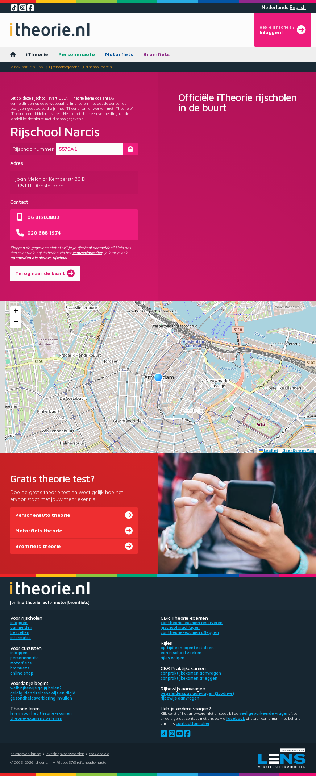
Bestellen (19, 632)
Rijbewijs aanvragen (180, 698)
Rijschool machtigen (180, 627)
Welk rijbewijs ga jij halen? (36, 687)
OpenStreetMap (298, 450)
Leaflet (269, 450)
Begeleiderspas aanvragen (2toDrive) (197, 693)
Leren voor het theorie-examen (41, 713)
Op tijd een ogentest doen (187, 647)
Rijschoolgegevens (64, 66)
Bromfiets (156, 54)
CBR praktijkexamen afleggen (189, 678)
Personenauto (76, 54)
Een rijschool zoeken (181, 652)
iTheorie (37, 54)
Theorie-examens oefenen (36, 718)
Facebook (235, 718)
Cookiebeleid (99, 753)
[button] (158, 377)
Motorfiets (119, 54)
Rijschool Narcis (99, 66)
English (298, 7)
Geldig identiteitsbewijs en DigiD (42, 693)
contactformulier (87, 252)
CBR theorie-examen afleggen (190, 632)
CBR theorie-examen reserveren (192, 622)
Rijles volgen (172, 657)
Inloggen (19, 622)
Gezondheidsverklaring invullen (41, 698)
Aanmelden (21, 627)
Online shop (21, 673)
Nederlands (275, 7)
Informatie (20, 637)
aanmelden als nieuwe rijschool (38, 257)
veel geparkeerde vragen (264, 713)
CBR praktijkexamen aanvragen (191, 673)
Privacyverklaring (25, 753)
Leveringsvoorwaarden (65, 753)
